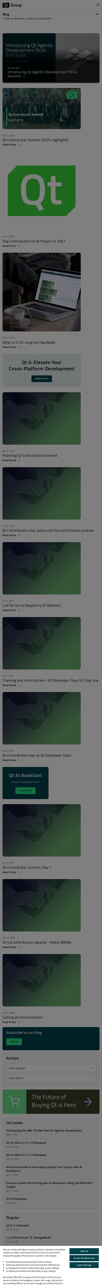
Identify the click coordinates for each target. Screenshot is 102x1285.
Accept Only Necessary (84, 1258)
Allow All (84, 1251)
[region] (51, 1265)
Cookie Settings (84, 1265)
